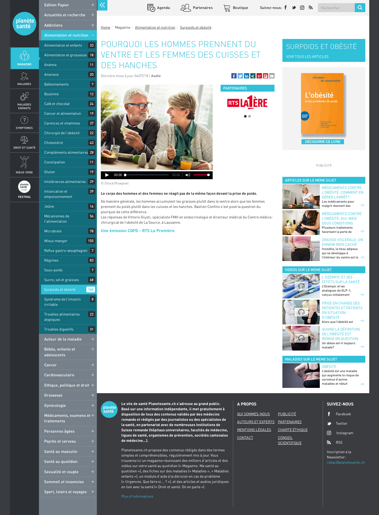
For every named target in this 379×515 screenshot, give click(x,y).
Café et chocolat (57, 103)
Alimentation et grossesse (65, 55)
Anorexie (51, 74)
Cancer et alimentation (62, 113)
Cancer (50, 364)
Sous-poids (53, 270)
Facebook (339, 414)
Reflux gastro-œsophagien (65, 250)
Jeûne (49, 206)
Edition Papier (56, 4)
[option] (248, 102)
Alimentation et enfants (63, 45)
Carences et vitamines (62, 123)
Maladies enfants (24, 106)
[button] (234, 75)
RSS (334, 442)
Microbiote (53, 231)
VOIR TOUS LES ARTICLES (307, 56)
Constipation (54, 162)
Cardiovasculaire (59, 374)
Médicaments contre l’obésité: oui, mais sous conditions (342, 218)
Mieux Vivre (24, 172)
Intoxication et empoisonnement (58, 194)
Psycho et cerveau (60, 441)
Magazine (24, 64)
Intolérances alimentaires (65, 181)
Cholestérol (53, 142)
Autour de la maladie (63, 339)
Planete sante (24, 24)
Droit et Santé (24, 147)
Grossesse (53, 395)
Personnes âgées (59, 431)
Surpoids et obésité (60, 289)
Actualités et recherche (64, 14)
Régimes (51, 260)
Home (105, 27)
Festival (24, 196)
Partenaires (202, 7)
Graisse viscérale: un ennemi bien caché (342, 242)
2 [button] (249, 116)
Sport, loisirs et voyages (65, 491)
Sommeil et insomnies (64, 481)
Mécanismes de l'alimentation (56, 218)
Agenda (163, 7)
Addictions (53, 25)
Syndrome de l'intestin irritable (62, 302)
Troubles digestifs (58, 329)
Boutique (240, 7)
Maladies (24, 84)
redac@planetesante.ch (346, 462)
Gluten (49, 171)
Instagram (340, 433)
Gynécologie (55, 405)
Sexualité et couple (61, 471)
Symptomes (24, 127)
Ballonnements (56, 84)
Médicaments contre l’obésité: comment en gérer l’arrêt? (342, 192)
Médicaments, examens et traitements (67, 418)
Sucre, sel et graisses (61, 279)
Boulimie (51, 94)
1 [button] (245, 116)
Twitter (337, 423)
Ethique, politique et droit (66, 385)
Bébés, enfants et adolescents (59, 352)
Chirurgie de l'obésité (61, 133)
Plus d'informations (137, 496)
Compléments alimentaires (66, 152)
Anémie (50, 64)
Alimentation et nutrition (66, 35)
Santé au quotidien (61, 461)
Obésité (329, 366)
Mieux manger (55, 240)
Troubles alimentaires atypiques (62, 317)
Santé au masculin (60, 451)
